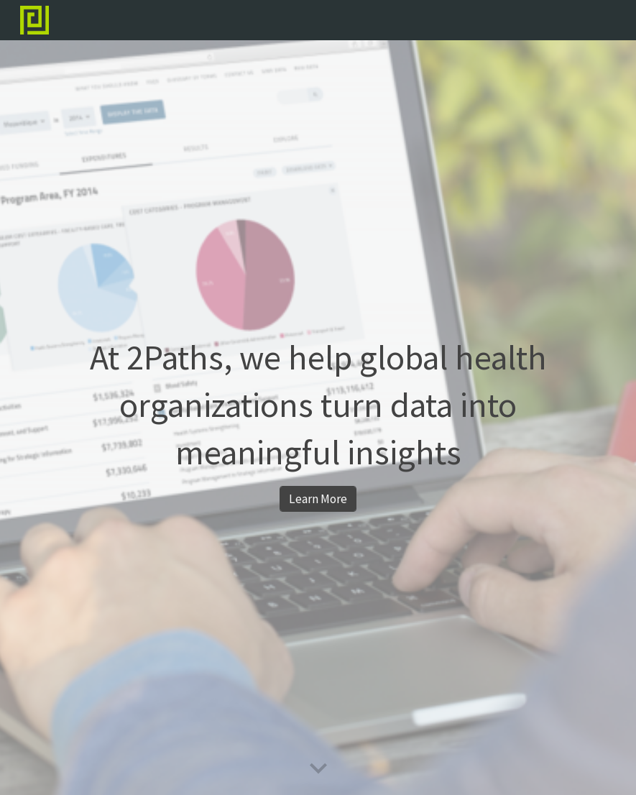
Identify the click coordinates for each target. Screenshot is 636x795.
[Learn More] (318, 499)
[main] (318, 405)
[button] (318, 769)
